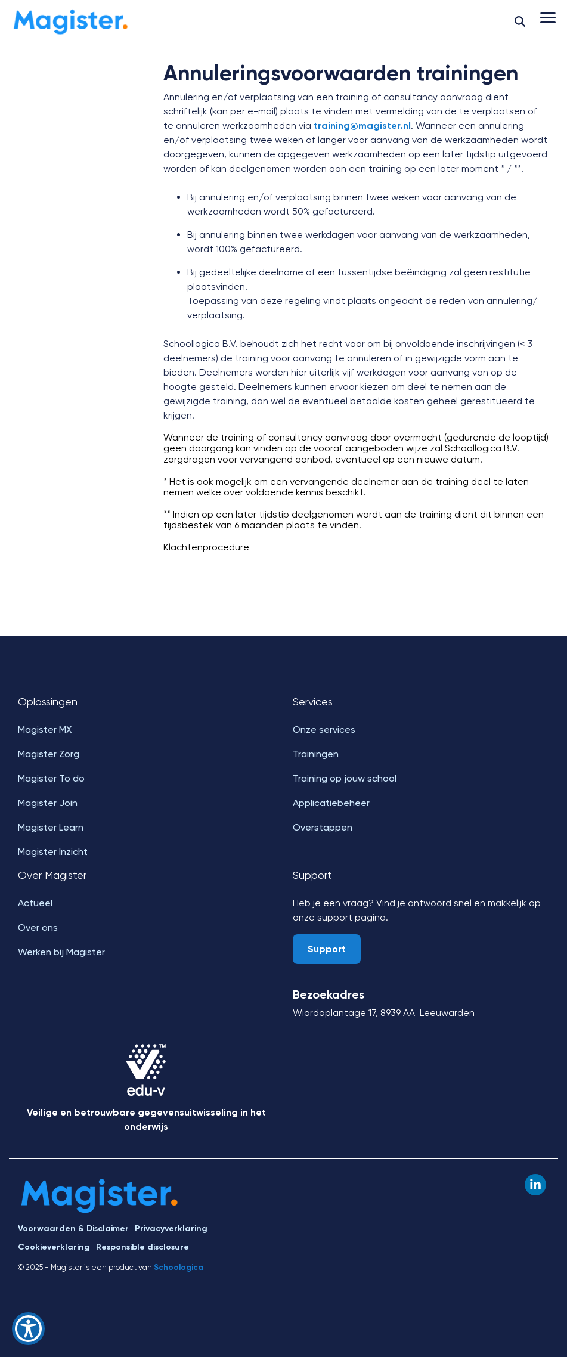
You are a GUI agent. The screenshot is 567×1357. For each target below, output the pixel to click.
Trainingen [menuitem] (316, 754)
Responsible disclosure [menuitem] (142, 1247)
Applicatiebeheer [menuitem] (331, 802)
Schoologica (178, 1267)
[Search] (520, 21)
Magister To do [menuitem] (51, 778)
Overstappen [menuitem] (322, 827)
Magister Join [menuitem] (48, 802)
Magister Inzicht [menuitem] (53, 851)
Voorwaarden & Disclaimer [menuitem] (73, 1228)
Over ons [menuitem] (38, 927)
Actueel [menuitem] (35, 903)
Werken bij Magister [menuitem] (61, 952)
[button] (548, 16)
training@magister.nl (362, 125)
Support (327, 949)
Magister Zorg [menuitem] (48, 754)
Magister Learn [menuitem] (50, 827)
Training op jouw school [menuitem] (344, 778)
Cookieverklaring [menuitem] (54, 1247)
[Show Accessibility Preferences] (28, 1328)
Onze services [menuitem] (324, 729)
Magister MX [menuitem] (45, 729)
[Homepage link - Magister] (100, 1210)
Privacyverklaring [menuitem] (171, 1228)
